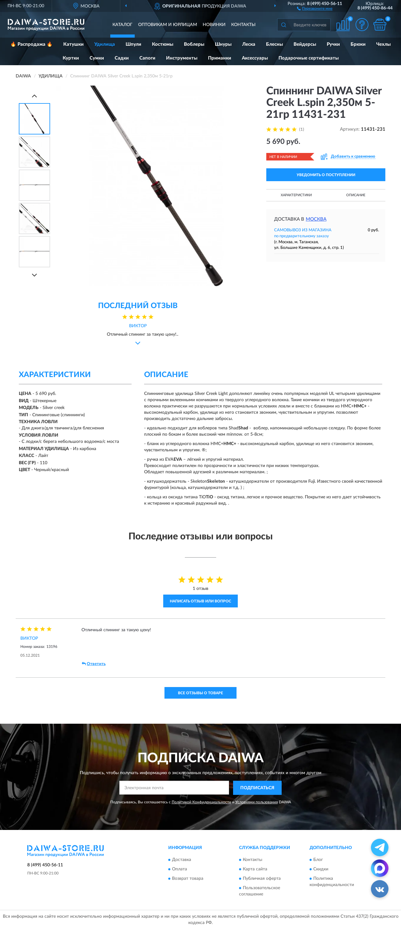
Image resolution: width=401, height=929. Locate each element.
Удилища (104, 44)
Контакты (243, 25)
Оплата (179, 869)
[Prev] (34, 95)
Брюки (358, 44)
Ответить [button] (94, 664)
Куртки (71, 58)
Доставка (181, 860)
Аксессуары (255, 58)
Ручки (333, 44)
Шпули (133, 44)
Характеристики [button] (296, 195)
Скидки (320, 869)
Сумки (97, 58)
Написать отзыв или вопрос (200, 601)
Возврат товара (187, 879)
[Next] (34, 275)
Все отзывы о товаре (200, 693)
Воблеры (194, 44)
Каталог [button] (122, 25)
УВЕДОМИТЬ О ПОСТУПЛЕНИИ (326, 175)
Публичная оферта (262, 879)
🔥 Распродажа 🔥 (31, 44)
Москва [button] (316, 219)
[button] (314, 8)
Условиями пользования (256, 802)
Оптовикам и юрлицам (167, 25)
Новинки (214, 25)
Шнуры (223, 44)
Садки (122, 58)
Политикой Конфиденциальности (201, 802)
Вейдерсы (305, 44)
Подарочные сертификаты (309, 58)
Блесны (274, 44)
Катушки (73, 44)
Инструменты (181, 58)
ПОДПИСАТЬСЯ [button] (257, 788)
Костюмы (162, 44)
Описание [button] (355, 195)
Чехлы (383, 44)
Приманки (219, 58)
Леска (248, 44)
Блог (318, 860)
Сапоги (147, 58)
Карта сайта (255, 869)
